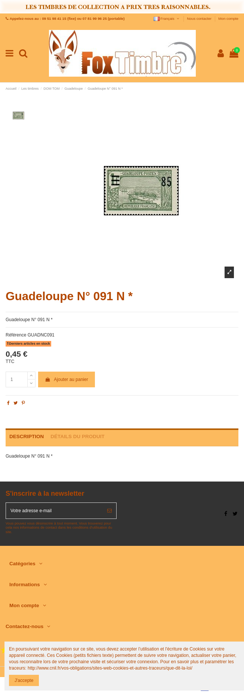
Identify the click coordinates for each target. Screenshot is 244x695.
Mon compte (228, 18)
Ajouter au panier (66, 379)
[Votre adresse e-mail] (54, 511)
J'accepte (24, 680)
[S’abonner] (109, 511)
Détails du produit (77, 436)
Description (26, 436)
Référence (16, 335)
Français (167, 18)
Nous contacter (199, 18)
